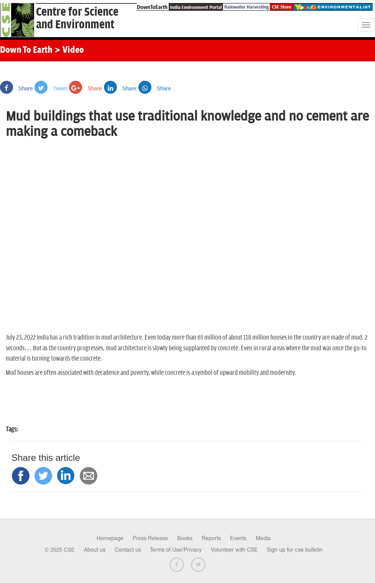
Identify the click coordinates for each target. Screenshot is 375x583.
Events (238, 538)
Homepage (110, 538)
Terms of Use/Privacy (176, 550)
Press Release (150, 538)
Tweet (51, 88)
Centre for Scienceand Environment (77, 18)
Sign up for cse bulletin (294, 550)
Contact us (128, 550)
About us (94, 550)
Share (16, 88)
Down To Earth (26, 50)
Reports (211, 538)
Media (263, 538)
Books (184, 538)
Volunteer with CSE (234, 550)
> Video (69, 50)
